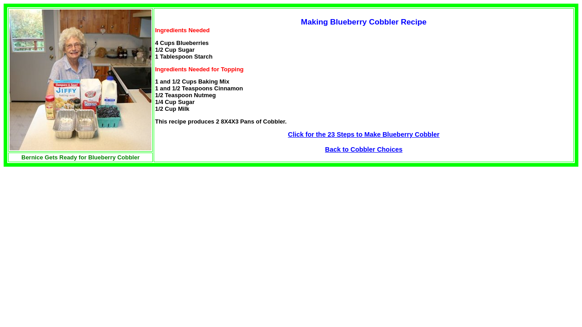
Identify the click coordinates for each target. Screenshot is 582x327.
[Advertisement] (80, 230)
